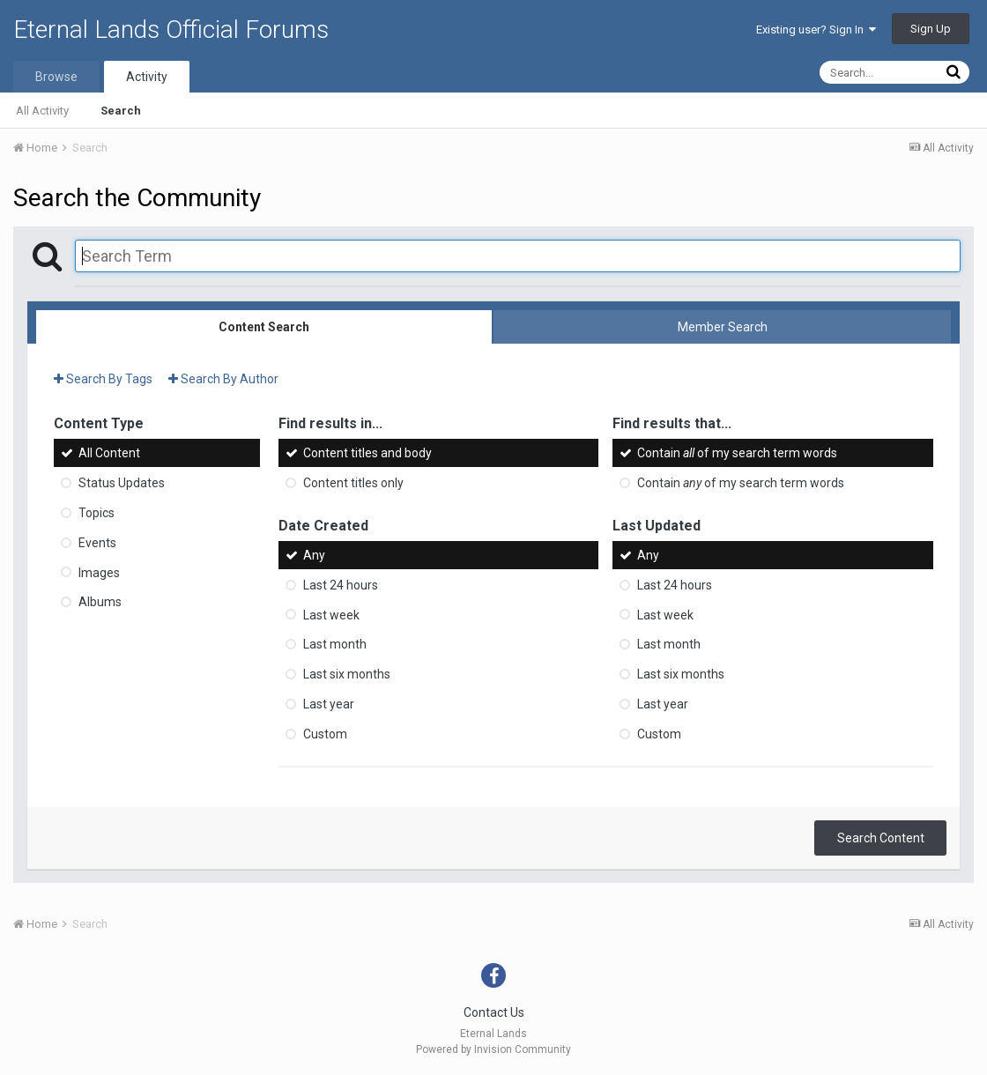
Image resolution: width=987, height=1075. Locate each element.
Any (314, 555)
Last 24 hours (340, 585)
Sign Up (930, 28)
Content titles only (353, 483)
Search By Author (223, 379)
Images (99, 572)
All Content (109, 453)
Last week (331, 614)
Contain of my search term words (737, 453)
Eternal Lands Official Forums (171, 29)
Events (97, 543)
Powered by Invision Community (493, 1049)
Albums (100, 602)
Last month (335, 644)
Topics (96, 513)
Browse (56, 77)
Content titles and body (367, 453)
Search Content (880, 838)
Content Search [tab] (264, 327)
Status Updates (121, 483)
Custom (325, 734)
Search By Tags (103, 379)
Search (120, 110)
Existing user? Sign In (816, 29)
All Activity (42, 110)
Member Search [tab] (723, 327)
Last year (328, 704)
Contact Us (494, 1012)
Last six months (346, 674)
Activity (146, 77)
